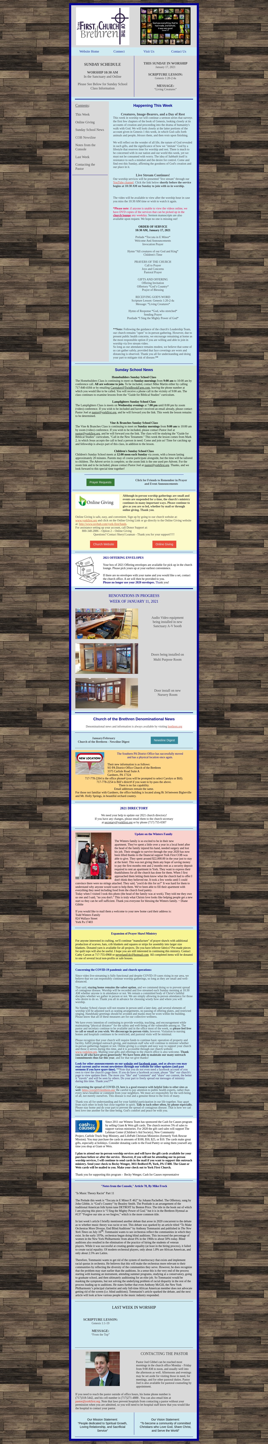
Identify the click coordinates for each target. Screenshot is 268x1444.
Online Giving (164, 544)
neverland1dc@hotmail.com (132, 954)
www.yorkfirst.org (86, 520)
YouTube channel (123, 182)
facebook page (148, 1063)
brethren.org (175, 726)
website (128, 1063)
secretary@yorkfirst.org (118, 822)
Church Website (103, 544)
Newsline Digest (164, 740)
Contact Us (178, 51)
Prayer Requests (100, 482)
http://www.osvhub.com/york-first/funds (102, 524)
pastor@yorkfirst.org (104, 412)
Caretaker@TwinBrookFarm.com (130, 387)
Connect (119, 51)
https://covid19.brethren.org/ (99, 1090)
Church (83, 741)
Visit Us (148, 51)
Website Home (89, 51)
